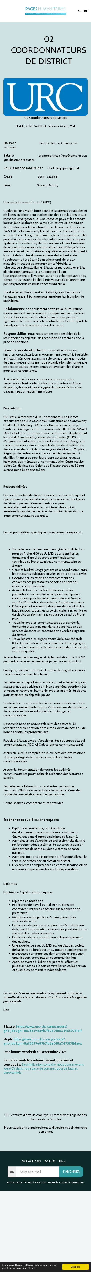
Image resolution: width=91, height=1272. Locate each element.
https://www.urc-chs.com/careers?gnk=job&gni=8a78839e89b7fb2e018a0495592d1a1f (42, 1029)
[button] (5, 11)
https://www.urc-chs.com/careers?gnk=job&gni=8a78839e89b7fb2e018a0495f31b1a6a (42, 1041)
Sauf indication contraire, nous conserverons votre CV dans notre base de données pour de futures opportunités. (43, 1068)
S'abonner (71, 1172)
